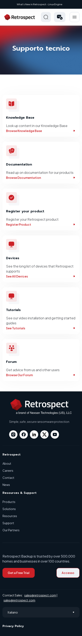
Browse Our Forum (41, 375)
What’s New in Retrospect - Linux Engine (39, 4)
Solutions (9, 509)
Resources (9, 516)
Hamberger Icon (75, 17)
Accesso (68, 573)
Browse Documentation (41, 177)
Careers (7, 470)
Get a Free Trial (18, 573)
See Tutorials (41, 328)
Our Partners (11, 530)
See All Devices (41, 276)
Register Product (41, 224)
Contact (8, 477)
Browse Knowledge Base (41, 131)
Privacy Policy (13, 626)
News (6, 485)
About (6, 463)
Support (8, 523)
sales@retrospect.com (40, 595)
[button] (59, 17)
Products (8, 502)
